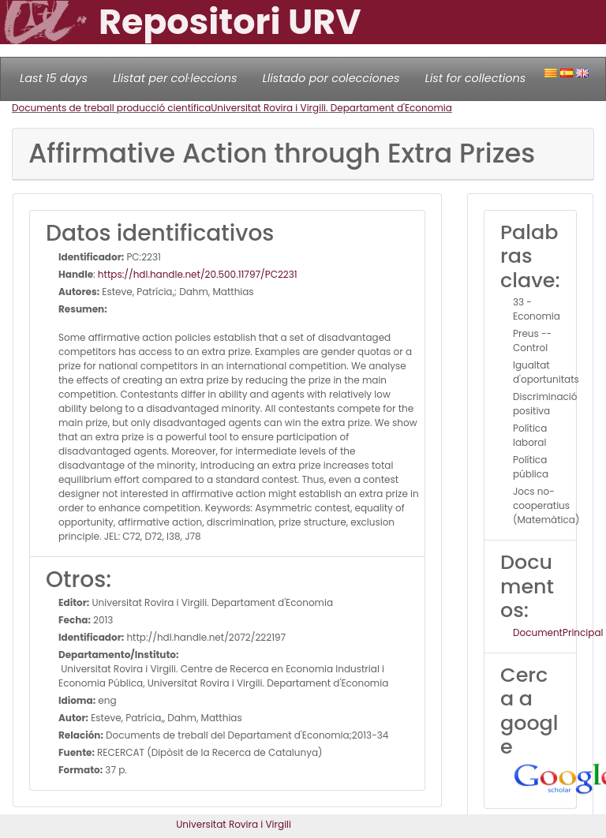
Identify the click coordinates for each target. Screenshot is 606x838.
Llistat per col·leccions (175, 78)
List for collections (475, 78)
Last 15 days (54, 78)
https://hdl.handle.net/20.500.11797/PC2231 (197, 274)
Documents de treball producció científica (111, 107)
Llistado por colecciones (331, 78)
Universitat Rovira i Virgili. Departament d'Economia (331, 107)
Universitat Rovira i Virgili (233, 824)
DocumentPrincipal (558, 632)
